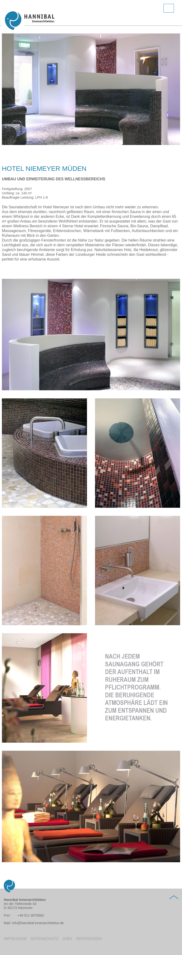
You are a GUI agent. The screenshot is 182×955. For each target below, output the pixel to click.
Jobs (67, 939)
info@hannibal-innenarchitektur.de (38, 923)
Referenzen (89, 939)
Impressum (15, 939)
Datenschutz (45, 939)
